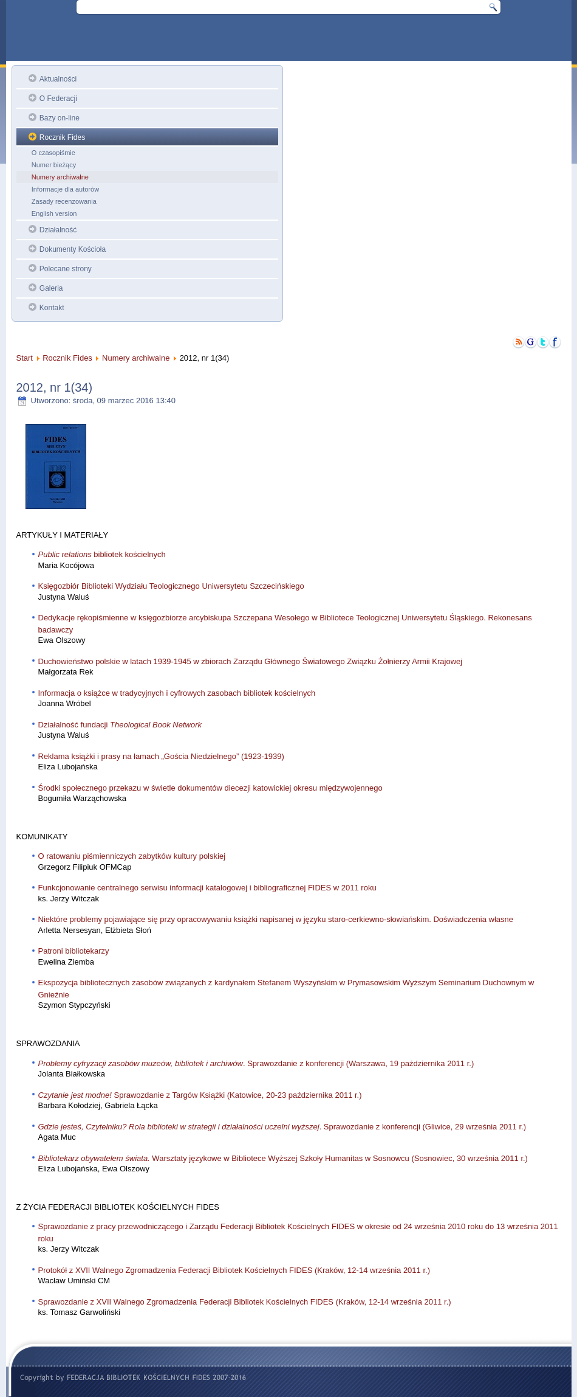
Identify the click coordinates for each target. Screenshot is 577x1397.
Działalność (58, 230)
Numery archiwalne (60, 177)
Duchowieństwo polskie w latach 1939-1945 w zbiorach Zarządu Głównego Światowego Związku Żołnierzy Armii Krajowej (250, 661)
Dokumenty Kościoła (72, 249)
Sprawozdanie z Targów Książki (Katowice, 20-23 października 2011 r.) (200, 1095)
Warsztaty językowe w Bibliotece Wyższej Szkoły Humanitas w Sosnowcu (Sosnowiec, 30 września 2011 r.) (283, 1158)
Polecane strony (65, 269)
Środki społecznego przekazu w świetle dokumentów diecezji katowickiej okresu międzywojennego (210, 787)
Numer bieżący (54, 164)
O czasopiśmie (53, 152)
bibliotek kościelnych (102, 554)
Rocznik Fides (62, 137)
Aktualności (58, 79)
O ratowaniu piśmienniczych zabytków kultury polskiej (132, 856)
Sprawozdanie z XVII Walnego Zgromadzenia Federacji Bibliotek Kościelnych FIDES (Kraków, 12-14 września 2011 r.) (244, 1301)
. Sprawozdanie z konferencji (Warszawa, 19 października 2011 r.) (256, 1063)
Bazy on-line (59, 118)
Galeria (51, 288)
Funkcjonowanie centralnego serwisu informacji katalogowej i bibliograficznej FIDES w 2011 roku (207, 887)
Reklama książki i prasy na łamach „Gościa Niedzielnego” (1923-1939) (161, 756)
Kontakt (51, 307)
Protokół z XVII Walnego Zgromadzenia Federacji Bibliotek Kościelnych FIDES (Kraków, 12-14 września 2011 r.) (234, 1270)
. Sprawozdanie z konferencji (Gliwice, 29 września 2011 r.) (282, 1126)
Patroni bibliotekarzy (73, 950)
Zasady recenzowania (64, 201)
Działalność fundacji (120, 724)
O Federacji (58, 98)
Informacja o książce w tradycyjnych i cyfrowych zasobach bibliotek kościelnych (177, 693)
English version (54, 213)
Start (24, 357)
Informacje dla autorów (65, 189)
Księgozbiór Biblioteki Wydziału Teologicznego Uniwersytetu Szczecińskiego (171, 586)
